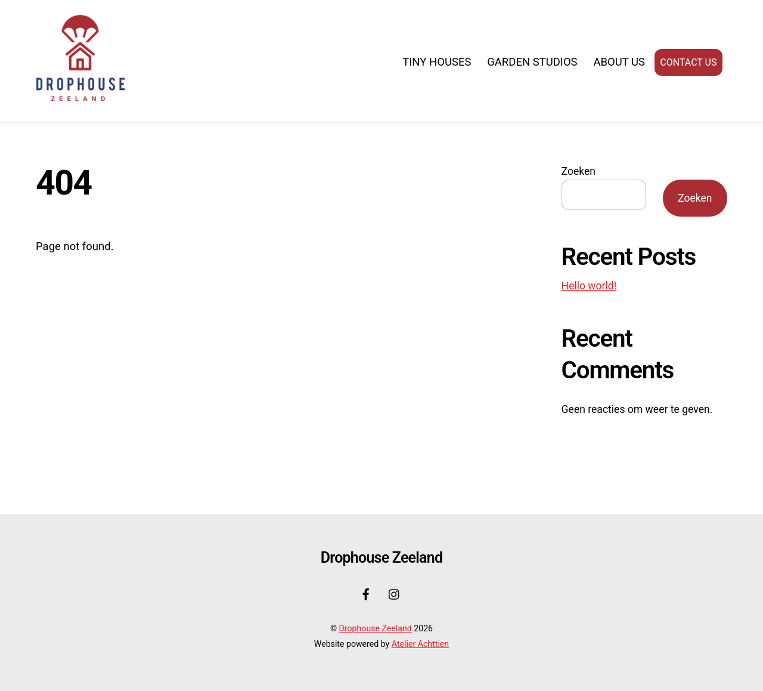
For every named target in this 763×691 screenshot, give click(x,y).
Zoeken (578, 171)
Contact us (688, 62)
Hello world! (589, 286)
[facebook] (366, 593)
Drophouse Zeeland (375, 629)
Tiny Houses (436, 62)
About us (619, 62)
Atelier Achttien (420, 644)
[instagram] (395, 593)
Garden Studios (532, 62)
